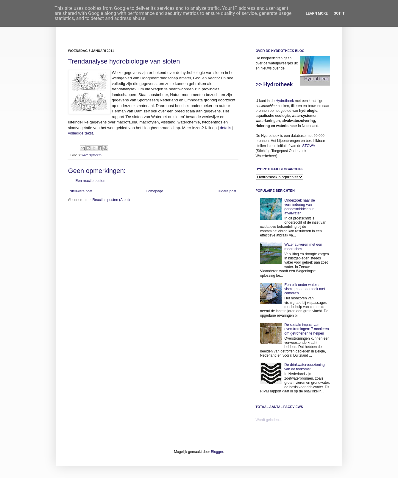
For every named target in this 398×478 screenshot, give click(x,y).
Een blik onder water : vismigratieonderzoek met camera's (304, 289)
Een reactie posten (90, 181)
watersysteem (92, 155)
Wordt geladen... (269, 420)
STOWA (308, 146)
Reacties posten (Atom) (111, 200)
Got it (339, 13)
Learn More (317, 13)
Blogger (217, 452)
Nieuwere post (81, 191)
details (225, 128)
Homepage (154, 191)
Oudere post (226, 191)
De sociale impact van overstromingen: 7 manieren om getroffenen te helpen (306, 329)
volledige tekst (80, 133)
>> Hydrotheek (274, 84)
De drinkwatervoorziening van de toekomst (304, 367)
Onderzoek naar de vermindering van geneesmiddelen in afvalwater (299, 206)
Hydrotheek (285, 101)
